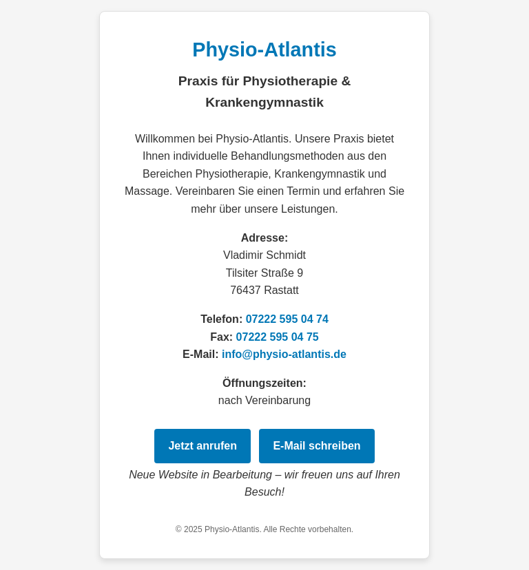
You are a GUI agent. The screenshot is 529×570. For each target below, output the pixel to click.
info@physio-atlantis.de (284, 354)
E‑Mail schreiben (316, 446)
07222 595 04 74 (287, 319)
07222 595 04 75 (277, 337)
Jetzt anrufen (202, 446)
